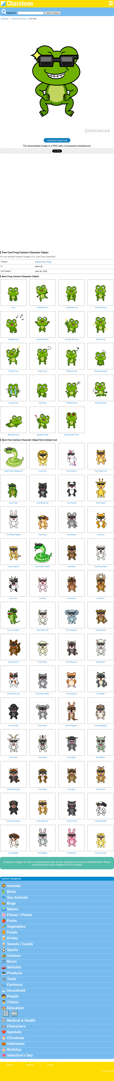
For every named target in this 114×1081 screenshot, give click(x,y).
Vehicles (14, 967)
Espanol (10, 1065)
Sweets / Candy (20, 944)
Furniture (15, 985)
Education (15, 1008)
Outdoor (14, 956)
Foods (12, 932)
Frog (24, 19)
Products (14, 973)
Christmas (15, 1038)
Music (12, 961)
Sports (12, 950)
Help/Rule (30, 1065)
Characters (16, 1026)
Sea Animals (17, 897)
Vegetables (16, 926)
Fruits (12, 921)
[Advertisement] (57, 182)
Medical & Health (21, 1020)
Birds (11, 892)
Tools (11, 979)
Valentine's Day (20, 1055)
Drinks (12, 938)
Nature (12, 909)
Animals (14, 886)
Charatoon (4, 19)
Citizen (13, 1002)
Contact (50, 1065)
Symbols (14, 1032)
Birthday (14, 1049)
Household (16, 990)
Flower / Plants (19, 915)
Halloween (16, 1044)
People (13, 996)
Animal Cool (16, 19)
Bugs (11, 903)
